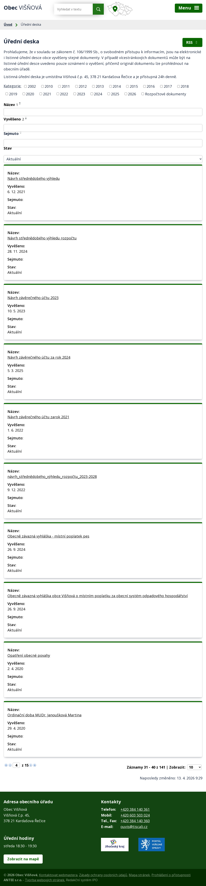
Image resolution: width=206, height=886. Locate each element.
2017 (168, 86)
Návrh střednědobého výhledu (33, 178)
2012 (83, 86)
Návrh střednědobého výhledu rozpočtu (42, 238)
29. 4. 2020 (16, 728)
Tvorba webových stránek (44, 880)
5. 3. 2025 (15, 370)
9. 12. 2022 (16, 489)
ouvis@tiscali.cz (134, 826)
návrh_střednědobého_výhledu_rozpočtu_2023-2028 (52, 476)
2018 (185, 86)
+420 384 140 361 (135, 809)
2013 (100, 86)
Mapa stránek (139, 875)
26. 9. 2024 (16, 549)
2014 (117, 86)
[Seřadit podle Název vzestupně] (20, 103)
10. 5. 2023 (16, 311)
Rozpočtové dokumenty (165, 93)
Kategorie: (12, 86)
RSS (192, 42)
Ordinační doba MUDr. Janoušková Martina (44, 715)
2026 (132, 93)
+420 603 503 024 (135, 815)
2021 (47, 93)
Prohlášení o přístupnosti (171, 875)
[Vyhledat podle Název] (103, 112)
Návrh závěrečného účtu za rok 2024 (38, 357)
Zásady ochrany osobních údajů (103, 875)
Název (11, 104)
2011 (66, 86)
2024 (98, 93)
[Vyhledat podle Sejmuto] (103, 143)
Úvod (8, 24)
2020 (30, 93)
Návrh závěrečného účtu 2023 (33, 297)
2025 (115, 93)
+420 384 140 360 (135, 820)
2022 (64, 93)
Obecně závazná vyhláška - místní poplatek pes (48, 536)
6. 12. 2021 (16, 191)
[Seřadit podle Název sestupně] (20, 104)
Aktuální (14, 212)
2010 (49, 86)
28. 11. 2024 (17, 251)
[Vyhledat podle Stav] (103, 159)
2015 (134, 86)
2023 (81, 93)
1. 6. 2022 (15, 430)
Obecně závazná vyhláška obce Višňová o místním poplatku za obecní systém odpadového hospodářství (97, 595)
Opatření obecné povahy (28, 655)
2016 (151, 86)
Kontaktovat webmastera (58, 875)
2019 (13, 93)
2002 (32, 86)
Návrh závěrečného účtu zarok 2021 (38, 416)
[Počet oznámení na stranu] (194, 767)
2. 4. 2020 (15, 668)
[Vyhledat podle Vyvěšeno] (103, 128)
